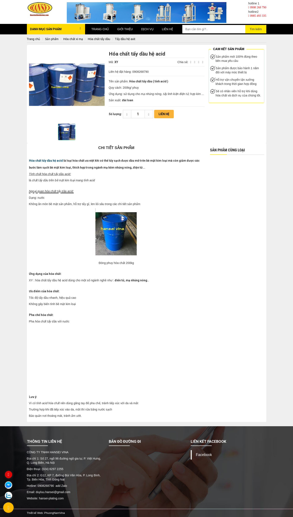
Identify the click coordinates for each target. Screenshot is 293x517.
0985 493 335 (257, 15)
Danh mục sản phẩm (55, 29)
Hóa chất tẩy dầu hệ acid (46, 160)
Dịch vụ (147, 29)
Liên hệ (167, 29)
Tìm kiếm (256, 29)
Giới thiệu (125, 29)
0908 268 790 (257, 7)
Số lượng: (115, 114)
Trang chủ (100, 29)
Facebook (204, 455)
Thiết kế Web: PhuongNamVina (46, 512)
